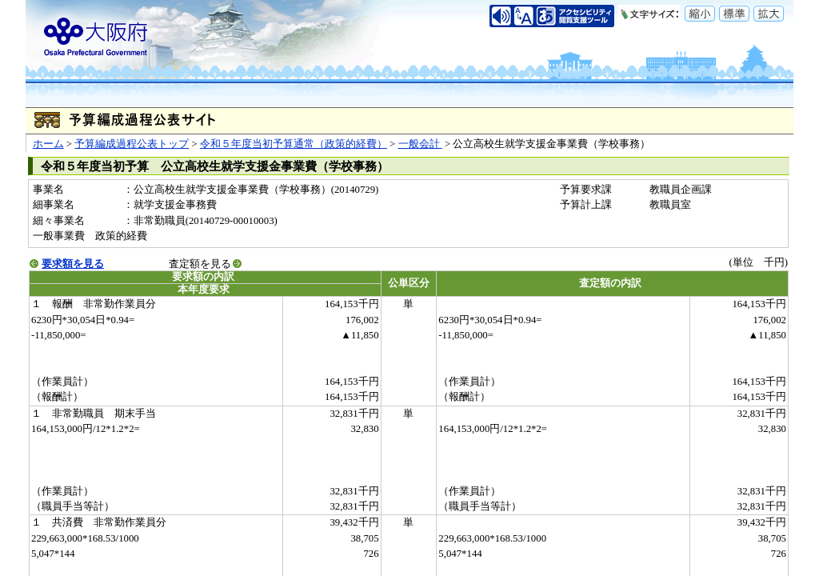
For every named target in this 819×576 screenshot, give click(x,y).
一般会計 (420, 144)
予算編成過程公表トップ (131, 144)
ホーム (48, 144)
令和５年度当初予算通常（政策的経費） (293, 144)
